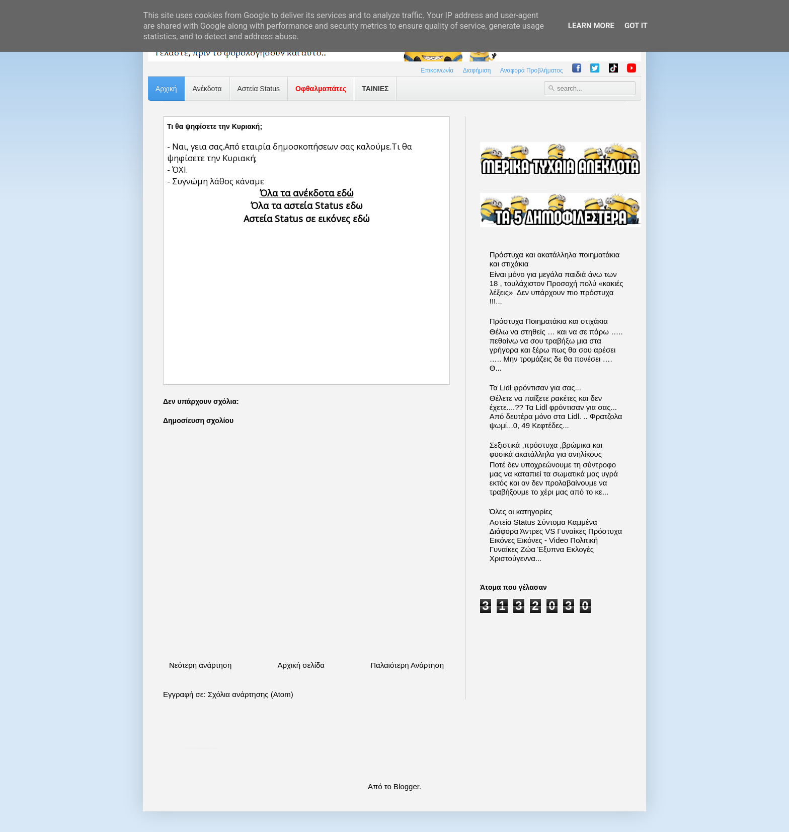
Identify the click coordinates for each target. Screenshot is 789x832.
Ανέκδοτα (207, 89)
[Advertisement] (306, 295)
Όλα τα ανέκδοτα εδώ (307, 193)
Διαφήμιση (477, 70)
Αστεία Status (259, 89)
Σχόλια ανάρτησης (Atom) (250, 694)
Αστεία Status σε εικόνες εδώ (307, 219)
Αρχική (166, 89)
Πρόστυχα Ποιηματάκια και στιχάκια (549, 321)
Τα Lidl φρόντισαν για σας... (535, 387)
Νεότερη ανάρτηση (200, 665)
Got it (636, 25)
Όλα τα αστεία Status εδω (307, 205)
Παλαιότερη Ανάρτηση (407, 665)
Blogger (406, 786)
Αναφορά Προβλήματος (531, 70)
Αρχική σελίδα (301, 665)
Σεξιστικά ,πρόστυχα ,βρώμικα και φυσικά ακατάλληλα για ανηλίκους (546, 449)
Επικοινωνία (437, 70)
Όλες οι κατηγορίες (521, 511)
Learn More (591, 25)
